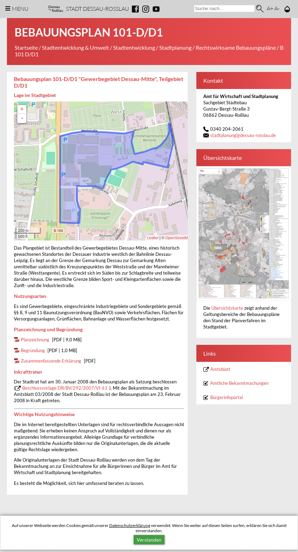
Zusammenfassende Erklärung (51, 361)
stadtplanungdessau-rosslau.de (243, 135)
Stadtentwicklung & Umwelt (75, 47)
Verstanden (149, 540)
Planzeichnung (35, 339)
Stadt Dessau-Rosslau (97, 8)
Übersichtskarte (227, 308)
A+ (270, 8)
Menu (20, 8)
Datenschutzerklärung (129, 525)
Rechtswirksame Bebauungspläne (236, 47)
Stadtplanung (175, 47)
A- (277, 8)
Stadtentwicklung (134, 47)
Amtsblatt (220, 369)
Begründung (33, 350)
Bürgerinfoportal (226, 397)
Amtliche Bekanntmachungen (239, 383)
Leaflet (153, 238)
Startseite (26, 47)
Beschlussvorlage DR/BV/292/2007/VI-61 (65, 388)
